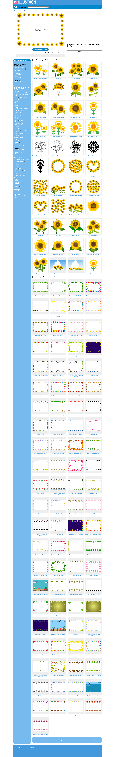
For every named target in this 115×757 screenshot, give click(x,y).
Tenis (16, 185)
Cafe (22, 145)
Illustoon (16, 10)
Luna (26, 94)
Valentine (17, 73)
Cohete (21, 152)
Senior (17, 173)
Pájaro (17, 123)
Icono (16, 158)
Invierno (17, 86)
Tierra (16, 94)
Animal (16, 100)
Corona (17, 161)
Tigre (20, 112)
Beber (22, 137)
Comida (16, 137)
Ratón (16, 118)
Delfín (22, 133)
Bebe (16, 168)
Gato (16, 101)
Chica (20, 170)
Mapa (16, 163)
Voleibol (17, 183)
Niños (20, 168)
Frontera (17, 194)
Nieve (20, 97)
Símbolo (21, 158)
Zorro (21, 115)
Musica (17, 186)
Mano (24, 175)
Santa (22, 67)
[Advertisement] (84, 27)
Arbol (16, 92)
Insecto (17, 126)
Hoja (20, 92)
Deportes (17, 178)
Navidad (17, 67)
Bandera (21, 163)
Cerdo (16, 108)
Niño (16, 170)
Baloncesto (18, 182)
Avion (16, 152)
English (19, 747)
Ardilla (16, 115)
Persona (22, 167)
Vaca (21, 108)
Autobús (17, 151)
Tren (16, 155)
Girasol (17, 91)
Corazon (17, 159)
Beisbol (17, 180)
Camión (22, 149)
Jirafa (22, 114)
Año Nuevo (18, 76)
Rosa (16, 89)
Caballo (26, 108)
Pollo (16, 125)
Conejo (17, 117)
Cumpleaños (18, 74)
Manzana (21, 141)
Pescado (17, 130)
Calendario (18, 77)
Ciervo (17, 110)
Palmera (25, 92)
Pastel (16, 144)
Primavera (18, 81)
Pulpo (16, 132)
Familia (16, 167)
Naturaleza (20, 88)
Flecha (27, 159)
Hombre (21, 172)
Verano (17, 83)
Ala (26, 161)
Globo (22, 161)
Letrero (17, 164)
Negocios (17, 189)
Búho (21, 123)
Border (21, 10)
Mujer (16, 172)
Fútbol (16, 179)
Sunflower (26, 10)
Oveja (21, 110)
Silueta (17, 197)
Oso (16, 104)
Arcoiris (26, 97)
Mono (16, 107)
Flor (15, 88)
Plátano (17, 142)
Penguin (17, 135)
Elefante (17, 114)
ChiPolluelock (23, 125)
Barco (16, 154)
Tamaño (21, 94)
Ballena (17, 133)
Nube (16, 97)
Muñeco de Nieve (20, 69)
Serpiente (17, 122)
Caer (16, 84)
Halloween (18, 72)
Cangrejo (23, 130)
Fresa (26, 141)
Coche (17, 149)
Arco (22, 159)
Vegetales (17, 139)
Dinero (17, 190)
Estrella (17, 96)
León (16, 112)
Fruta (16, 141)
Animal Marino (18, 129)
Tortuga (21, 120)
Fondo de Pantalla (20, 196)
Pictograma (18, 175)
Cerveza (17, 145)
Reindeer (17, 70)
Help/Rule (31, 747)
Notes (22, 186)
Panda (17, 105)
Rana (16, 120)
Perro (16, 103)
